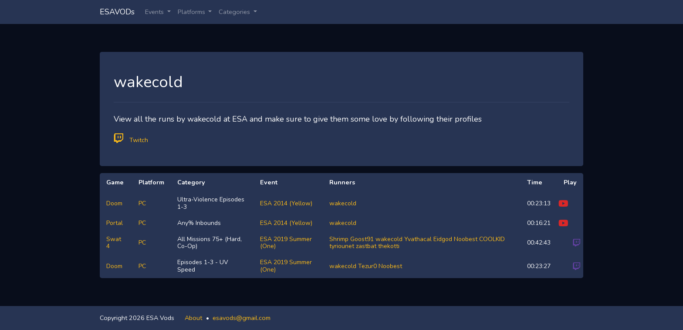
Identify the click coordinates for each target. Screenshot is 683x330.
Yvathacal (418, 239)
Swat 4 (113, 243)
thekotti (388, 246)
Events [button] (155, 11)
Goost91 (362, 239)
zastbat (366, 246)
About (193, 317)
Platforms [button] (192, 11)
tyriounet (341, 246)
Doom (114, 203)
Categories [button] (235, 11)
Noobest (465, 239)
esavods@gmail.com (241, 317)
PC (142, 203)
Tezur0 (367, 266)
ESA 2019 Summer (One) (286, 243)
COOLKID (492, 239)
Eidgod (442, 239)
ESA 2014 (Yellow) (286, 203)
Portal (114, 223)
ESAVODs (117, 12)
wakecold (342, 203)
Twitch (131, 138)
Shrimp (338, 239)
